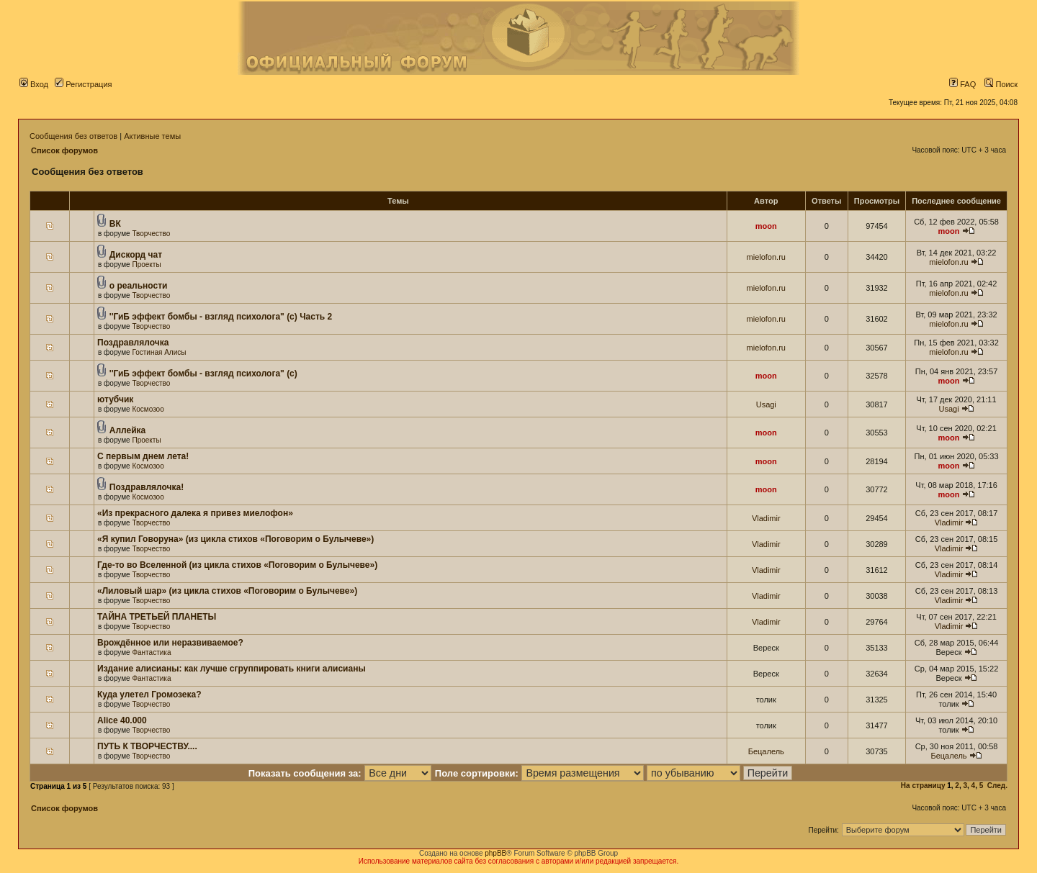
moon (766, 226)
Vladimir (766, 518)
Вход (33, 84)
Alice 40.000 (122, 720)
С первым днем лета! (143, 456)
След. (997, 786)
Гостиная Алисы (159, 352)
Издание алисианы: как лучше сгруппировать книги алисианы (231, 669)
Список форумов (64, 150)
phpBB (495, 853)
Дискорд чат (135, 255)
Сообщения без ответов (73, 136)
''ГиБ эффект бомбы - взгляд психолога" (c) (203, 373)
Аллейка (127, 430)
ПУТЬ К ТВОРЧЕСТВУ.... (147, 746)
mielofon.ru (766, 257)
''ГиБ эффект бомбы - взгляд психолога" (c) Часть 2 (220, 317)
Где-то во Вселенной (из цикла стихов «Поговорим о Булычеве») (237, 565)
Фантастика (151, 652)
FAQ (962, 84)
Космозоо (147, 409)
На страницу (923, 786)
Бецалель (766, 751)
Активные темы (152, 136)
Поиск (1001, 84)
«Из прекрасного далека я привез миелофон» (195, 513)
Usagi (766, 404)
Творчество (151, 234)
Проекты (146, 264)
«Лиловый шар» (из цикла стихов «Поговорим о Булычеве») (227, 591)
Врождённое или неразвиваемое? (170, 643)
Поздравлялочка (133, 343)
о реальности (138, 286)
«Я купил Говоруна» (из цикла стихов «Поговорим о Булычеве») (235, 539)
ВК (115, 224)
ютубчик (115, 399)
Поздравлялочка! (146, 487)
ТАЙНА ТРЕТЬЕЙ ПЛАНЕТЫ (156, 617)
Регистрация (83, 84)
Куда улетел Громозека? (149, 694)
